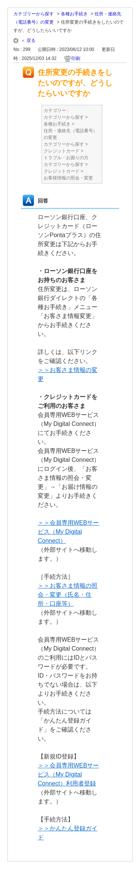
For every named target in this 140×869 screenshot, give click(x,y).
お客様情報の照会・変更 (68, 178)
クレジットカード (62, 151)
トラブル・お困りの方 (66, 157)
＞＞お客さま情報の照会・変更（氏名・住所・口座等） (67, 594)
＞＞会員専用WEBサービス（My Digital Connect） (68, 532)
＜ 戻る (28, 40)
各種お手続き (74, 13)
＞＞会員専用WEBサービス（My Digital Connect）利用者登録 (68, 774)
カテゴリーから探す (33, 13)
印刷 (75, 58)
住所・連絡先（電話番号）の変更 (70, 134)
